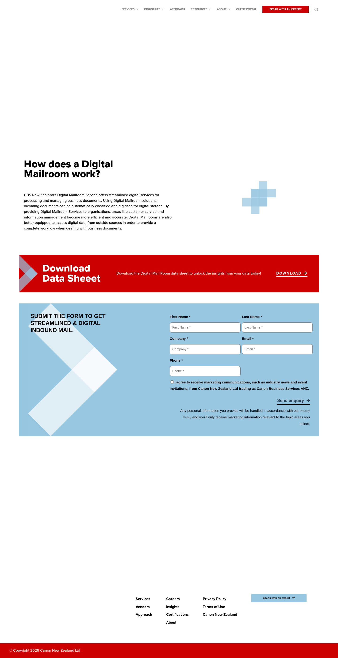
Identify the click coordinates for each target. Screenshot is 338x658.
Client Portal (246, 9)
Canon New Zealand (220, 614)
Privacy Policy (214, 599)
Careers (173, 599)
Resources (199, 9)
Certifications (177, 614)
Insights (172, 606)
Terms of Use (214, 606)
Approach (177, 9)
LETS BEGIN (166, 548)
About (222, 9)
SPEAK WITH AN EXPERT (285, 9)
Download (288, 273)
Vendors (143, 606)
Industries (152, 9)
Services (128, 9)
